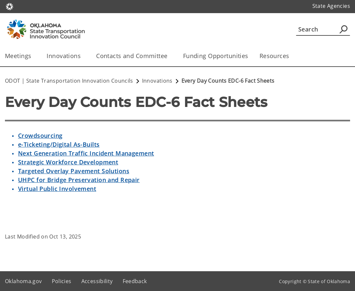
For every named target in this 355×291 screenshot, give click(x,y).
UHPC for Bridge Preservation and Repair (79, 180)
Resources (274, 56)
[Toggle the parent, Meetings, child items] (33, 56)
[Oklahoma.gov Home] (9, 6)
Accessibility (97, 281)
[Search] (323, 29)
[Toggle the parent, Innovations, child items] (83, 56)
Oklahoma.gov (23, 281)
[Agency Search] (343, 29)
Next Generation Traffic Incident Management (86, 153)
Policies (62, 281)
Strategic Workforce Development (68, 162)
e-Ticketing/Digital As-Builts (58, 144)
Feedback (135, 281)
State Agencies (331, 6)
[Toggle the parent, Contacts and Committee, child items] (170, 56)
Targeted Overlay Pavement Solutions (73, 171)
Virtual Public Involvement (57, 189)
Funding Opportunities (215, 56)
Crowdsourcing (40, 135)
